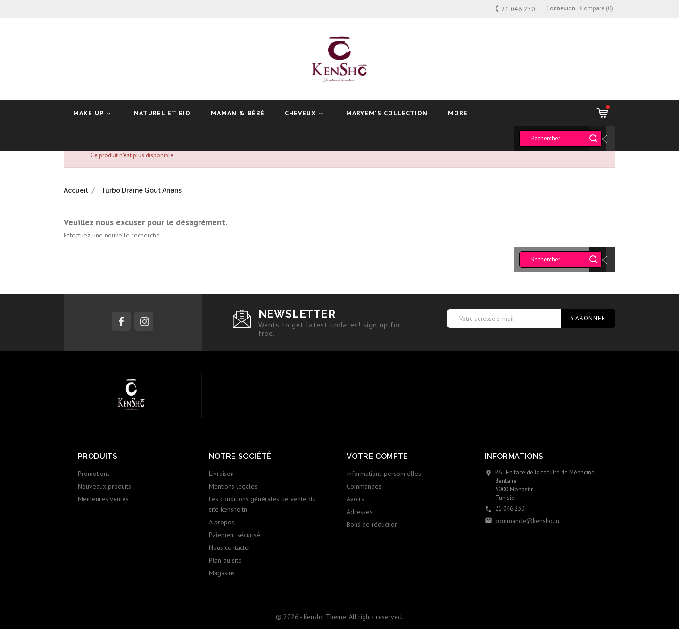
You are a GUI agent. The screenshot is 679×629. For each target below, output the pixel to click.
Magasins (222, 573)
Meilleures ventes (103, 499)
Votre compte (377, 456)
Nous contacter (230, 547)
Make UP (93, 113)
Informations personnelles (384, 473)
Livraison (221, 473)
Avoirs (355, 499)
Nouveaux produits (104, 486)
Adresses (360, 511)
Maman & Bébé (238, 113)
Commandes (364, 486)
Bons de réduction (372, 524)
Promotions (94, 473)
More (458, 113)
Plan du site (225, 560)
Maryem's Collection (387, 113)
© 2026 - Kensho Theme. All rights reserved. (339, 617)
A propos (221, 522)
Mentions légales (233, 486)
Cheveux (305, 113)
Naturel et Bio (162, 113)
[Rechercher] (560, 138)
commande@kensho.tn (527, 520)
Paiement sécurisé (234, 535)
